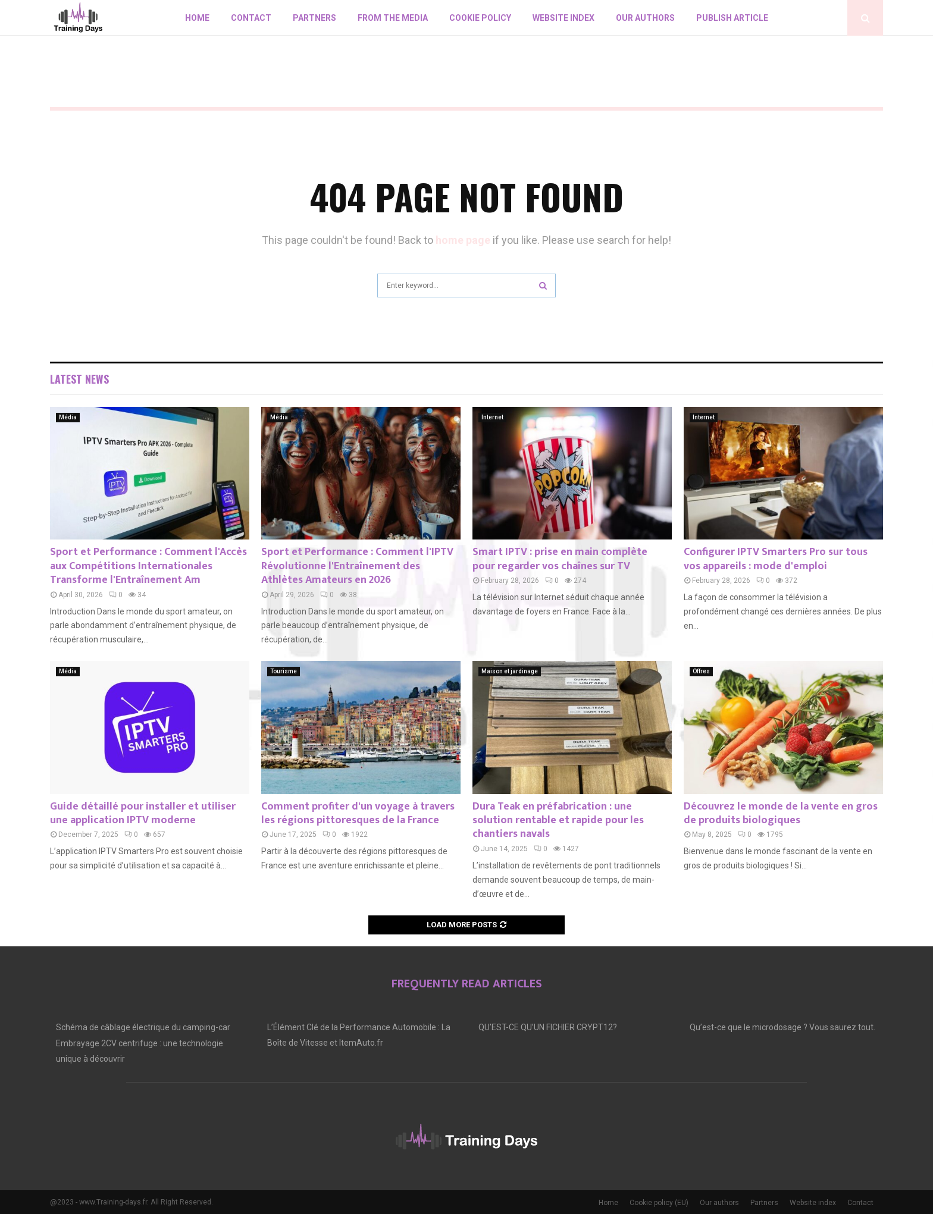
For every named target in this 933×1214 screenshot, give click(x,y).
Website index (563, 18)
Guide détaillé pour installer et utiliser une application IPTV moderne (143, 813)
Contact (251, 18)
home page (463, 240)
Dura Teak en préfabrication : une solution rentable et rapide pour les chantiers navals (558, 820)
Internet (492, 417)
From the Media (393, 18)
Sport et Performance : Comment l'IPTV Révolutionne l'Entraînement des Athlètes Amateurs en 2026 (357, 566)
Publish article (732, 18)
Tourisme (283, 671)
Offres (701, 671)
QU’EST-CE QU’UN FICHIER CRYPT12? (547, 1027)
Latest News (79, 379)
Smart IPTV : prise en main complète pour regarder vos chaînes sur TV (559, 559)
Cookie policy (480, 18)
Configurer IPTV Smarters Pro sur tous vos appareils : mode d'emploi (776, 559)
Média (68, 417)
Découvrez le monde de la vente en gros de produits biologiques (781, 813)
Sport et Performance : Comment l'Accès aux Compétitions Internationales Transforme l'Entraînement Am (148, 566)
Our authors (645, 18)
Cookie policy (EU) (659, 1203)
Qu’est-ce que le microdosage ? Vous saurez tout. (782, 1027)
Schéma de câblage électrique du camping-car (143, 1027)
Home (197, 18)
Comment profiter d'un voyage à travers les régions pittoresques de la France (358, 813)
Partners (314, 18)
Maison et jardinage (509, 671)
